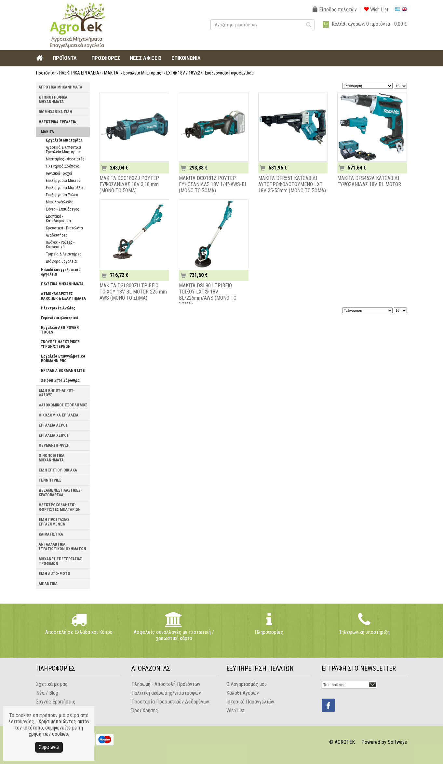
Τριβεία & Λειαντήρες (63, 254)
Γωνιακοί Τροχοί (59, 173)
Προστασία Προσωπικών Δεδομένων (170, 702)
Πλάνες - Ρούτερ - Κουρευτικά (60, 244)
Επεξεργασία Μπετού (63, 180)
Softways (397, 742)
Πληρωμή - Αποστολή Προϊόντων (165, 684)
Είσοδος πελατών (335, 10)
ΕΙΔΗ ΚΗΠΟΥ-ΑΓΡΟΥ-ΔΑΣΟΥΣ (57, 392)
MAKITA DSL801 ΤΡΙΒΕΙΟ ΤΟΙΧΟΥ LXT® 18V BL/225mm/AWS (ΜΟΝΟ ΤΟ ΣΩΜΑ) (207, 294)
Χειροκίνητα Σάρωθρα (60, 380)
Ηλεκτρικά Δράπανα (62, 166)
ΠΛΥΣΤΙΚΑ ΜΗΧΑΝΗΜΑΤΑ (62, 284)
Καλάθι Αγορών (242, 693)
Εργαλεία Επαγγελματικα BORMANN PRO (63, 358)
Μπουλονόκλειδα (60, 202)
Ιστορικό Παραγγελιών (250, 702)
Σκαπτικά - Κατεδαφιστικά (58, 218)
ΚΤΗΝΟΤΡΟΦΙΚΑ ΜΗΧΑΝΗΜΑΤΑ (53, 99)
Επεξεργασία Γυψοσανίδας (229, 72)
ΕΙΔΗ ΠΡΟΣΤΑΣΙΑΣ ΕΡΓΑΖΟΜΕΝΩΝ (54, 521)
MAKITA (111, 72)
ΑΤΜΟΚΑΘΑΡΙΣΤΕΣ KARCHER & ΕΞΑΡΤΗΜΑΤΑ (63, 296)
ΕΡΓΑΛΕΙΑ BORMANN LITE (63, 370)
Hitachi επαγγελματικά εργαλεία (61, 272)
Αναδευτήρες (57, 235)
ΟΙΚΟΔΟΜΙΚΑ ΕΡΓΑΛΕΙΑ (58, 415)
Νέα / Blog (47, 693)
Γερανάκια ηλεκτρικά (59, 318)
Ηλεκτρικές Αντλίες (58, 308)
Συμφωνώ (49, 747)
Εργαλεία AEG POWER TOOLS (60, 329)
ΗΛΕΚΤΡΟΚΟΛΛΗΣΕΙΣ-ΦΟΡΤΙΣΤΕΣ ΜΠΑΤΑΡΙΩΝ (60, 507)
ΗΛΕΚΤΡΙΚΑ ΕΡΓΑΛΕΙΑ (79, 72)
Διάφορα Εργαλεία (61, 261)
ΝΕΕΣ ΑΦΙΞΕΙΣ (146, 58)
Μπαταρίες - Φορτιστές (65, 159)
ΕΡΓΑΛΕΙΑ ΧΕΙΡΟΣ (54, 435)
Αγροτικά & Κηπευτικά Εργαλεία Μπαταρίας (63, 149)
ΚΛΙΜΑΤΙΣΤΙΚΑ (51, 534)
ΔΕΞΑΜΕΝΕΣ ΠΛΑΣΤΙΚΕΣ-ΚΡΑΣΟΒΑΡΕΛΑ (60, 492)
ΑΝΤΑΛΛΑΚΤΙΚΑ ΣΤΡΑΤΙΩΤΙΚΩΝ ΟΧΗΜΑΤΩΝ (62, 546)
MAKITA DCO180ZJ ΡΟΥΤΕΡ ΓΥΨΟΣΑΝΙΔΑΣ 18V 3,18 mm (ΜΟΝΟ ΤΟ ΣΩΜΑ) (129, 184)
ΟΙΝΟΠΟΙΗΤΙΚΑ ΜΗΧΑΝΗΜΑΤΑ (51, 457)
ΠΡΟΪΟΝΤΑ (65, 58)
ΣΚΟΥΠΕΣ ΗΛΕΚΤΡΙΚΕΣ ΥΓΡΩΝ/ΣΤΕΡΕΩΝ (60, 344)
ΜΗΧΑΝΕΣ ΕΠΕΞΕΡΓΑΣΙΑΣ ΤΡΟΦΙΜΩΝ (60, 561)
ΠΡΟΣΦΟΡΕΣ (105, 58)
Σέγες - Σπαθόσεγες (62, 209)
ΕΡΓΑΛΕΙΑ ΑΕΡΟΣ (53, 425)
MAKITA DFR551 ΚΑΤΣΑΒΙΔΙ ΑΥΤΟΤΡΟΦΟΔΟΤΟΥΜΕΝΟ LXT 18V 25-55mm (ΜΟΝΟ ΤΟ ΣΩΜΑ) (292, 184)
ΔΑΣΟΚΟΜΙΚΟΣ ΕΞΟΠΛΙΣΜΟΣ (63, 405)
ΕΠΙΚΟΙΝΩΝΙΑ (186, 58)
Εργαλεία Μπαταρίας (142, 72)
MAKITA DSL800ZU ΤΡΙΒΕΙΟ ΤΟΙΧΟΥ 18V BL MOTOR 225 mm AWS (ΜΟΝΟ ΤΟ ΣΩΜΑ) (133, 291)
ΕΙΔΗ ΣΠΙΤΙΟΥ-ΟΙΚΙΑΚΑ (58, 470)
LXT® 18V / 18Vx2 (183, 72)
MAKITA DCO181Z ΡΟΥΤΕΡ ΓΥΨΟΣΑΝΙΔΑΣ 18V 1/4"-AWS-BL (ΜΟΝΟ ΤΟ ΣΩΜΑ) (213, 184)
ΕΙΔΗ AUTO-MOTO (54, 573)
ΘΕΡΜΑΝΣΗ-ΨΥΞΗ (54, 445)
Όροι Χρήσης (144, 710)
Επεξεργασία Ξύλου (62, 195)
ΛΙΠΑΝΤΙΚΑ (48, 583)
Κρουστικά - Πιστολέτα (64, 228)
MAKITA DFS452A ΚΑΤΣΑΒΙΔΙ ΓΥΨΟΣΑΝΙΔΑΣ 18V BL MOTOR (369, 181)
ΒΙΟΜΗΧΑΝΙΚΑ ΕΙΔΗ (55, 112)
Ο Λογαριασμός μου (246, 684)
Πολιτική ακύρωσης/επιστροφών (166, 693)
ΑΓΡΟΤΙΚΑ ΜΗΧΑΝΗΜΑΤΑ (60, 87)
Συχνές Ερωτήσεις (55, 702)
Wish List (376, 10)
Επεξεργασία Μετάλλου (65, 187)
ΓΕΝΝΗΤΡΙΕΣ (50, 480)
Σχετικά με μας (52, 684)
